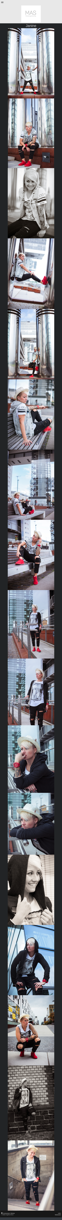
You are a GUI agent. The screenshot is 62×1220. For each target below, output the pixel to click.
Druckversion (5, 1213)
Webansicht (58, 1214)
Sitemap (13, 1213)
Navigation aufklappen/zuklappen (31, 2)
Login (59, 1213)
